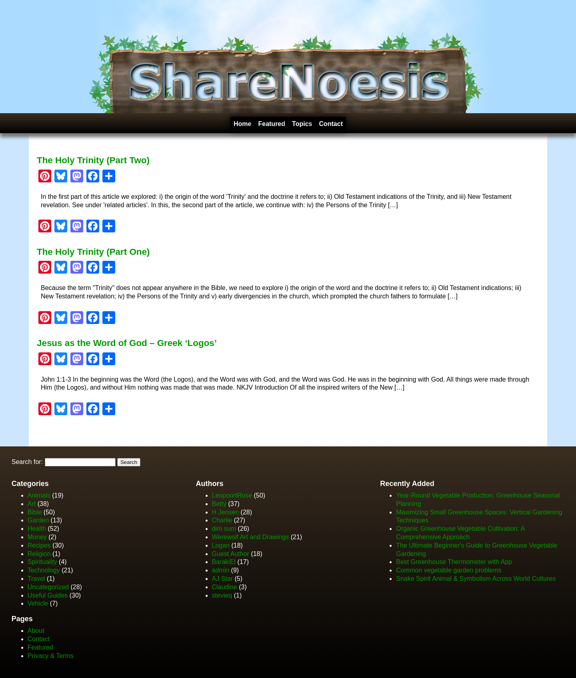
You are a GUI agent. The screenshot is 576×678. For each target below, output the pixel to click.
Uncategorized (48, 587)
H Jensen (225, 512)
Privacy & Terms (51, 655)
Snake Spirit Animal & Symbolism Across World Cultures (476, 578)
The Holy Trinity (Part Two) (93, 160)
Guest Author (230, 553)
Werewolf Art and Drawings (250, 537)
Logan (221, 545)
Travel (36, 578)
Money (37, 537)
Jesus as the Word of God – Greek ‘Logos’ (127, 343)
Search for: (27, 461)
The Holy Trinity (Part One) (93, 252)
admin (221, 570)
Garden (38, 520)
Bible (35, 512)
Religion (39, 553)
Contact (331, 123)
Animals (39, 495)
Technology (44, 570)
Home (242, 123)
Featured (271, 123)
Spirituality (42, 561)
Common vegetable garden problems (448, 570)
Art (32, 503)
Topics (302, 123)
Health (37, 528)
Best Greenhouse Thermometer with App (454, 561)
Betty (219, 503)
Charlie (222, 520)
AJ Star (222, 578)
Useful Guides (48, 595)
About (36, 630)
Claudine (224, 587)
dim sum (224, 528)
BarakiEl (224, 561)
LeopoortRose (233, 495)
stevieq (222, 595)
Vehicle (38, 603)
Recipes (39, 545)
